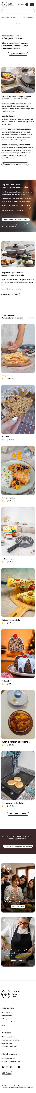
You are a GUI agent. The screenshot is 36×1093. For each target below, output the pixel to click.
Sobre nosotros (6, 1012)
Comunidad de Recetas (18, 814)
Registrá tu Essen (6, 1043)
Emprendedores (6, 1015)
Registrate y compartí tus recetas (18, 846)
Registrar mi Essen (10, 294)
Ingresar (23, 4)
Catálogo (4, 1019)
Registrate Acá (18, 906)
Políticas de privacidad (10, 1087)
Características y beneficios (10, 1040)
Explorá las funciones (18, 54)
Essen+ (3, 1025)
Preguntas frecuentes (8, 1058)
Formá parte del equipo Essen (10, 1061)
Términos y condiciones (25, 1087)
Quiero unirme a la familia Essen (16, 219)
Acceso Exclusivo (18, 960)
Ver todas (31, 318)
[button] (16, 23)
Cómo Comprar (29, 17)
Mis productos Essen (8, 1037)
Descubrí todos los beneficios (15, 164)
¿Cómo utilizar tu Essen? (9, 1046)
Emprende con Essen (8, 17)
